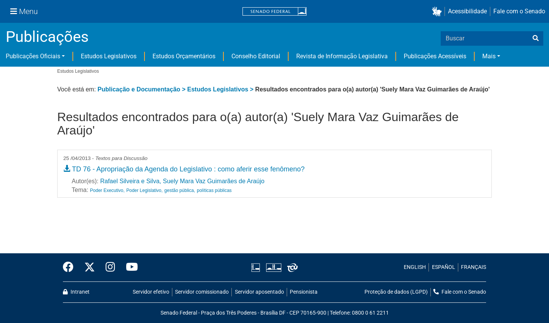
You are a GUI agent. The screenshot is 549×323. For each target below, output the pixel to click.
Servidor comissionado (202, 292)
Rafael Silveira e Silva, (130, 181)
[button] (438, 11)
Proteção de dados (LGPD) (396, 292)
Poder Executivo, (107, 190)
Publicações (47, 37)
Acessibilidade (467, 11)
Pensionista (304, 292)
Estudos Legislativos (108, 56)
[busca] (535, 38)
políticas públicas (214, 190)
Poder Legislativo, (144, 190)
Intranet (76, 292)
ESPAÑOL (443, 267)
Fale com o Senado (519, 11)
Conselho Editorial (255, 56)
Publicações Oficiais (33, 56)
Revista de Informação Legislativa (342, 56)
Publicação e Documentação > (142, 89)
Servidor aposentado (259, 292)
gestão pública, (179, 190)
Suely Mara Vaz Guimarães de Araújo (214, 181)
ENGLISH (415, 267)
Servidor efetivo (151, 292)
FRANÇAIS (473, 267)
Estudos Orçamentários (183, 56)
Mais (489, 56)
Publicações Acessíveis (435, 56)
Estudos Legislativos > (221, 89)
